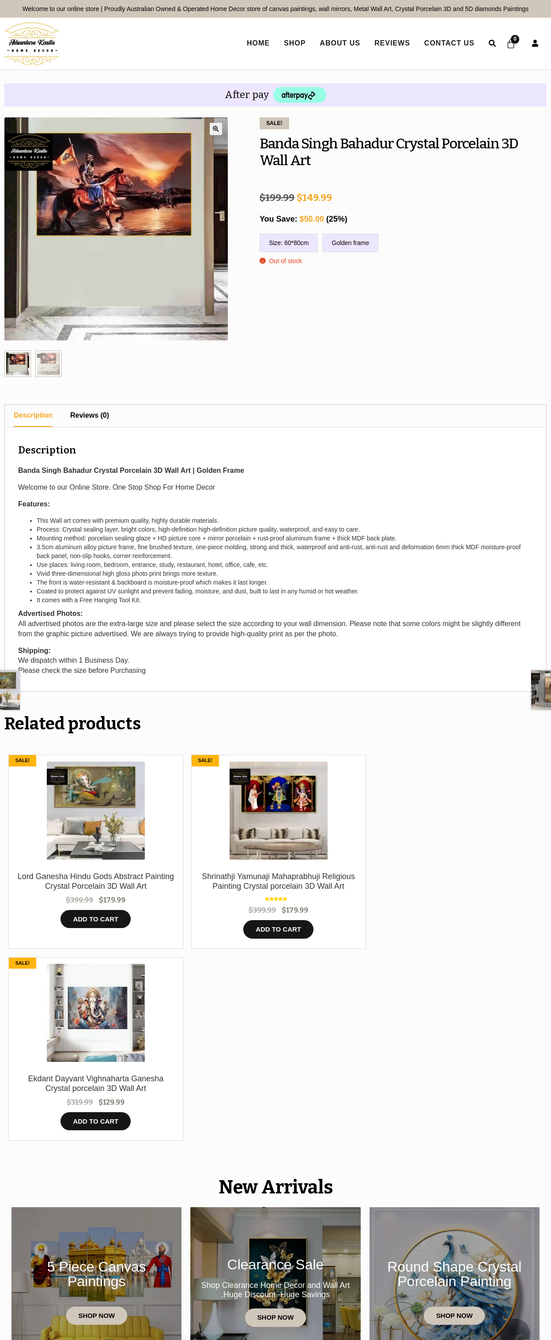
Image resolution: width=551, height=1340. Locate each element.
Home (49, 1287)
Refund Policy (405, 1287)
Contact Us (448, 43)
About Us (338, 43)
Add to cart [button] (72, 929)
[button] (216, 129)
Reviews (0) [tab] (89, 415)
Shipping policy (478, 1287)
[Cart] (509, 44)
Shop (293, 43)
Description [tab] (33, 415)
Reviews (390, 43)
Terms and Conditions (317, 1287)
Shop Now (96, 1146)
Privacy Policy (230, 1287)
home (256, 43)
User (535, 43)
